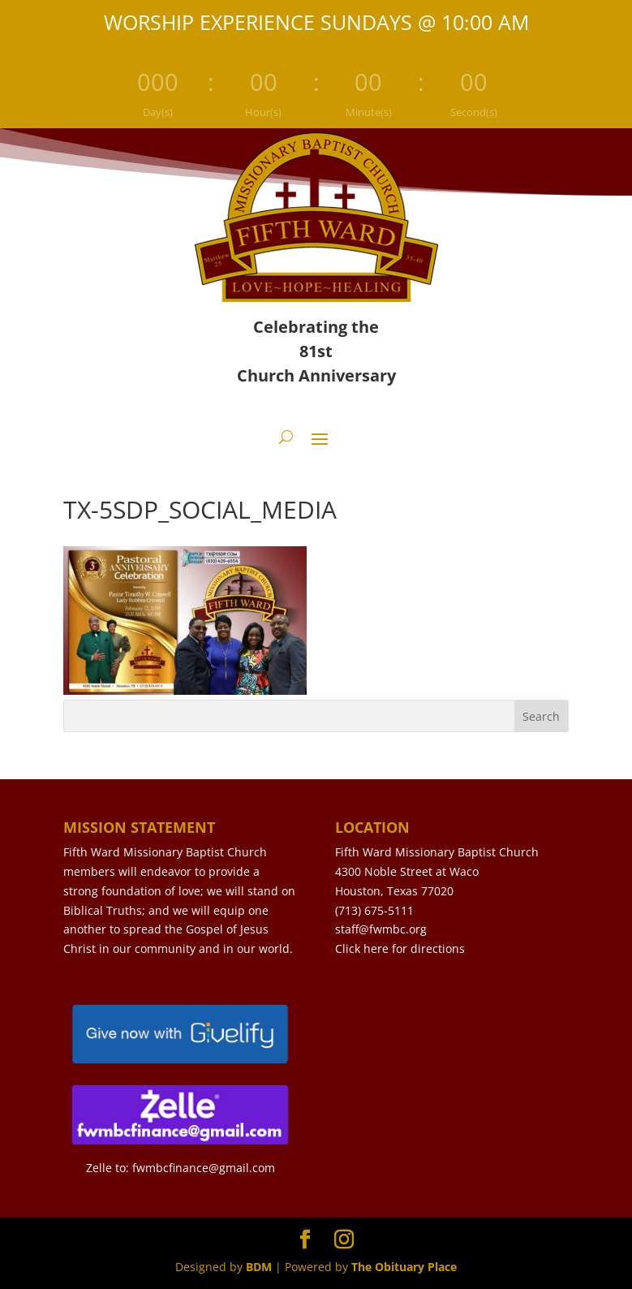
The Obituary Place (404, 1266)
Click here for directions (400, 948)
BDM (259, 1266)
